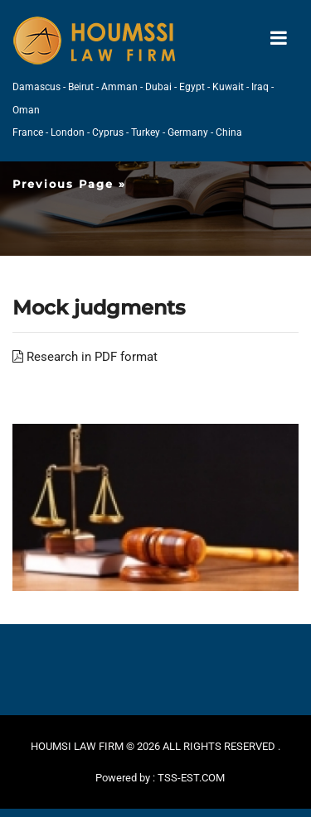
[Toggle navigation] (279, 38)
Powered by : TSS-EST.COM (160, 777)
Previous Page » (69, 183)
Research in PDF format (85, 356)
